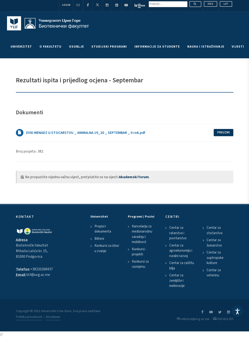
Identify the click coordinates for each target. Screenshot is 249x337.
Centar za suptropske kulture (215, 257)
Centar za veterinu (214, 273)
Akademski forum (134, 177)
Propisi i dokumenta (102, 229)
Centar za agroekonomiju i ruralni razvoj (180, 250)
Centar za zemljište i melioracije (177, 280)
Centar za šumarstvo (214, 243)
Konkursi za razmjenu (140, 264)
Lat (226, 4)
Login (66, 5)
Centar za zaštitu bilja (181, 266)
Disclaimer (53, 317)
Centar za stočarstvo (215, 230)
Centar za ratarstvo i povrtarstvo (178, 233)
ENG (210, 4)
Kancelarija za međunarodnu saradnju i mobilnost (142, 234)
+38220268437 (41, 269)
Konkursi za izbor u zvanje (106, 248)
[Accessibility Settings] (237, 311)
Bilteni (99, 238)
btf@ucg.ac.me (38, 274)
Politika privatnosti (29, 317)
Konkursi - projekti (139, 252)
